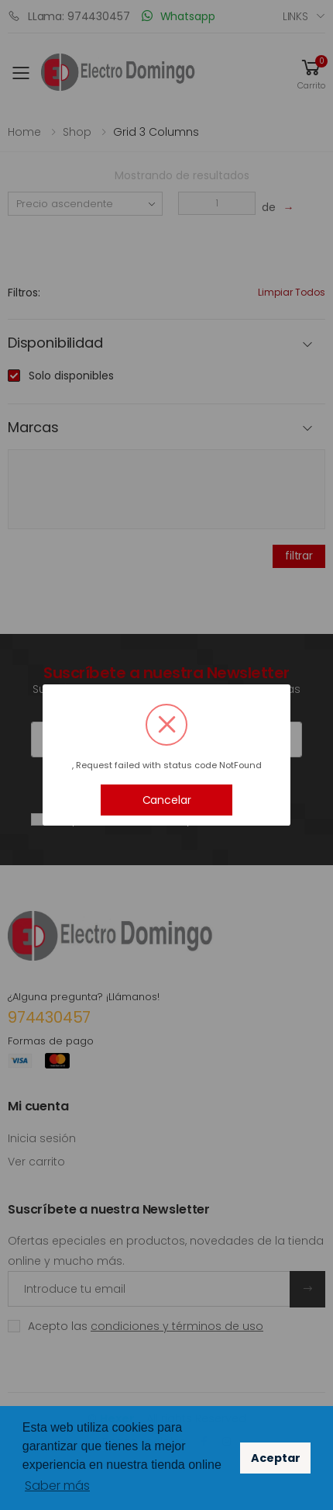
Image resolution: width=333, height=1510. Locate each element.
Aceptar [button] (275, 1458)
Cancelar (166, 800)
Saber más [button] (57, 1485)
